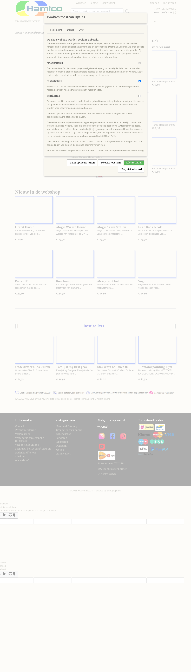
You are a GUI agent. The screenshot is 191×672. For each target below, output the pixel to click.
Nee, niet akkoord (131, 169)
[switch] (140, 63)
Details (70, 30)
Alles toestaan (134, 162)
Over (81, 30)
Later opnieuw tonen (82, 162)
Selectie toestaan (111, 162)
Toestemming (55, 30)
